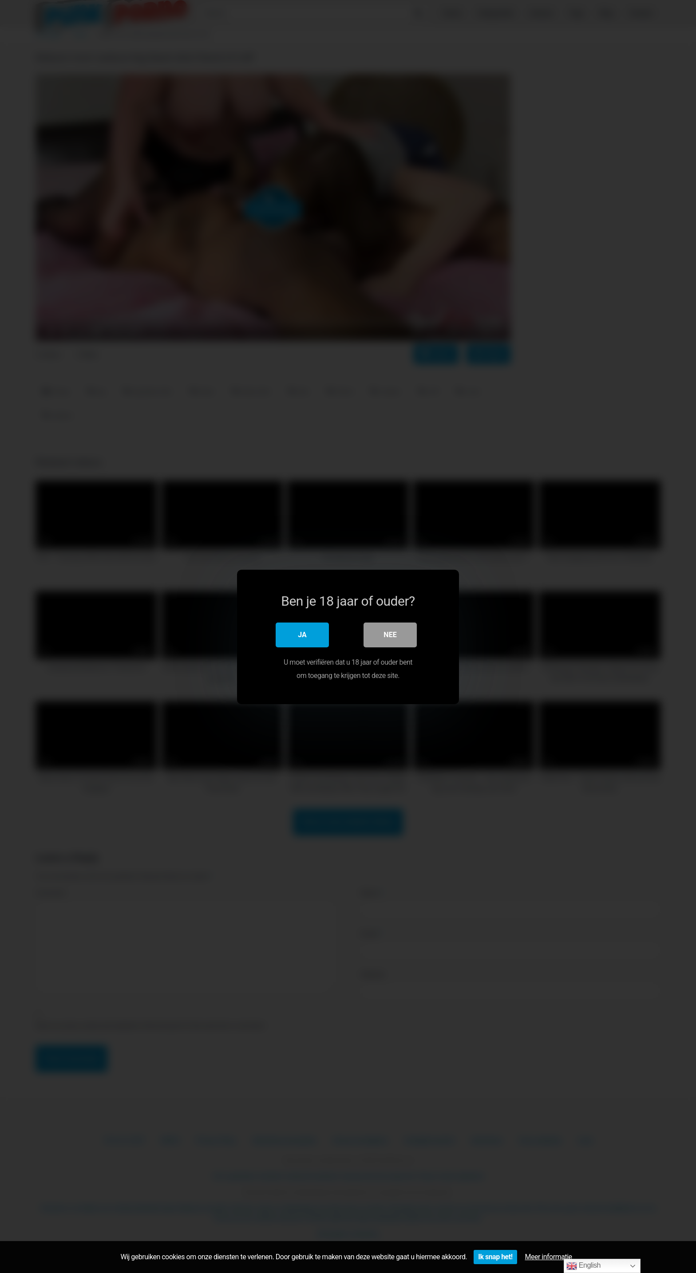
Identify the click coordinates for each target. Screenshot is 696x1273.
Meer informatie (548, 1257)
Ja (302, 634)
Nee (390, 634)
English (583, 1266)
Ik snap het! (495, 1257)
